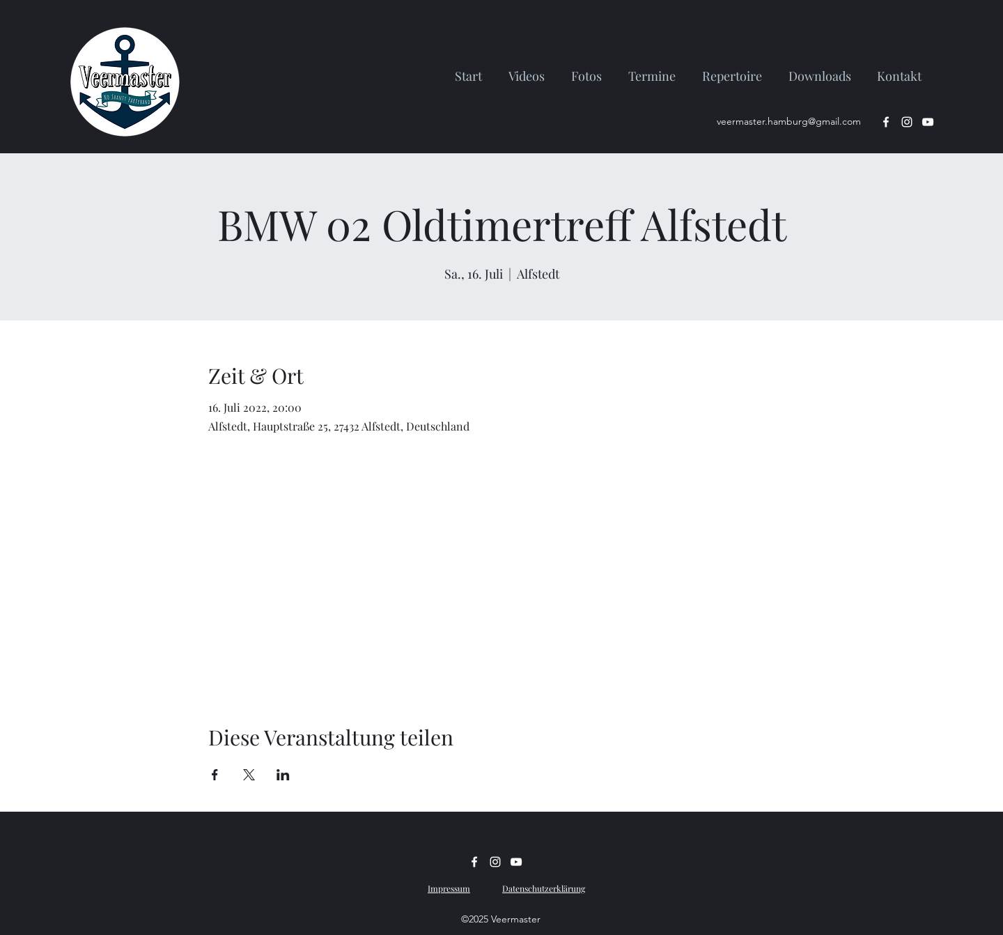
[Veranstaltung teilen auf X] (249, 774)
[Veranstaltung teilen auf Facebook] (214, 774)
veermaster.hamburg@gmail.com (789, 121)
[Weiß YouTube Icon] (928, 122)
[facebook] (886, 122)
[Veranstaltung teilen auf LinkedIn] (283, 774)
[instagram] (907, 122)
